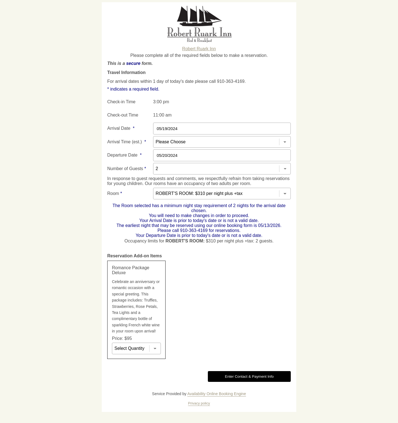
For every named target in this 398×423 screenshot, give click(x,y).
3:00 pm (161, 101)
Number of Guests (126, 168)
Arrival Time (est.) (126, 141)
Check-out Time (122, 115)
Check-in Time (121, 101)
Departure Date (124, 155)
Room (114, 193)
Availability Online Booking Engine (216, 394)
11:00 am (162, 115)
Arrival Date (121, 128)
